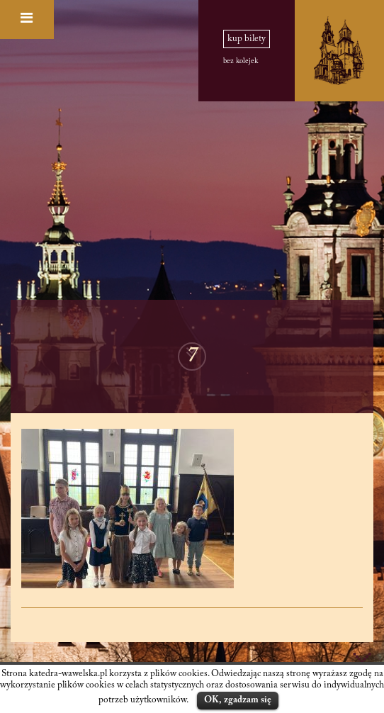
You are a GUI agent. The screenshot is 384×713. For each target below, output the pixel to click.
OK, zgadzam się (237, 699)
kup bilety (246, 39)
